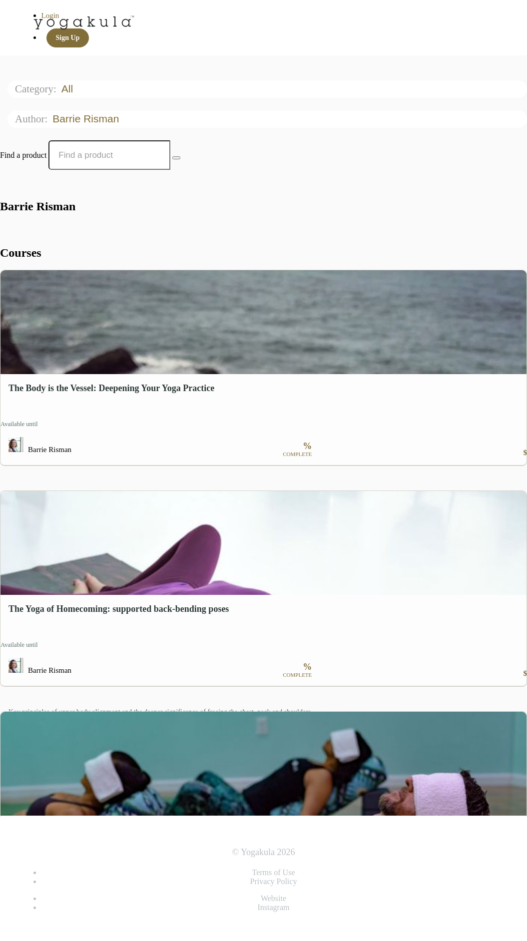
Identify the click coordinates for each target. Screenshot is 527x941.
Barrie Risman (87, 118)
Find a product (23, 155)
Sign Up (68, 37)
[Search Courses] (176, 157)
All (68, 88)
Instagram (274, 907)
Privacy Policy (273, 881)
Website (273, 898)
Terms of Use (273, 872)
